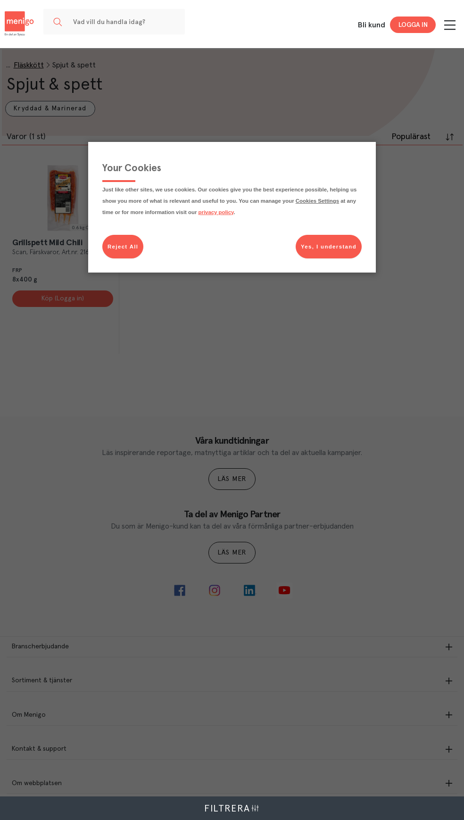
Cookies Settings (317, 201)
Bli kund (371, 25)
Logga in (413, 25)
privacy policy (216, 212)
